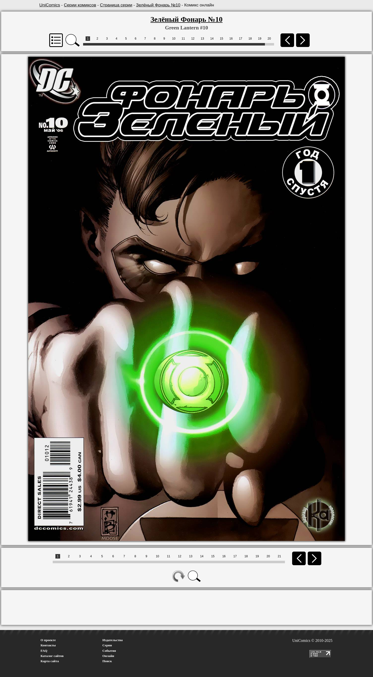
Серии (107, 645)
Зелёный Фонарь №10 (158, 4)
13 (202, 38)
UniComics (49, 4)
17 (240, 38)
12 (192, 38)
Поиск (107, 661)
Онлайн (108, 656)
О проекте (48, 640)
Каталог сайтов (52, 656)
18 (250, 38)
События (109, 651)
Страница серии (116, 4)
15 (221, 38)
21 (279, 556)
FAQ (44, 651)
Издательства (112, 640)
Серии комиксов (80, 4)
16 (231, 38)
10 (173, 38)
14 (211, 38)
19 (259, 38)
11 (183, 38)
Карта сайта (50, 661)
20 (269, 38)
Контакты (48, 645)
